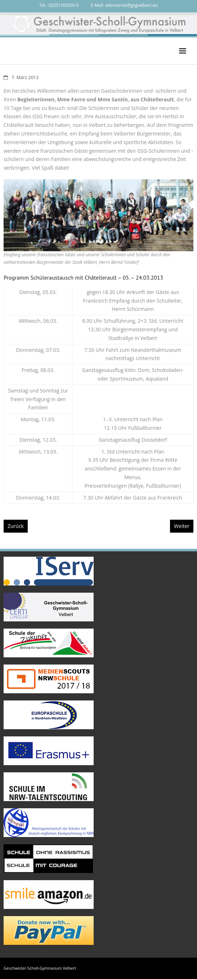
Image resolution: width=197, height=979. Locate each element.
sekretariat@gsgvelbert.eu (131, 5)
